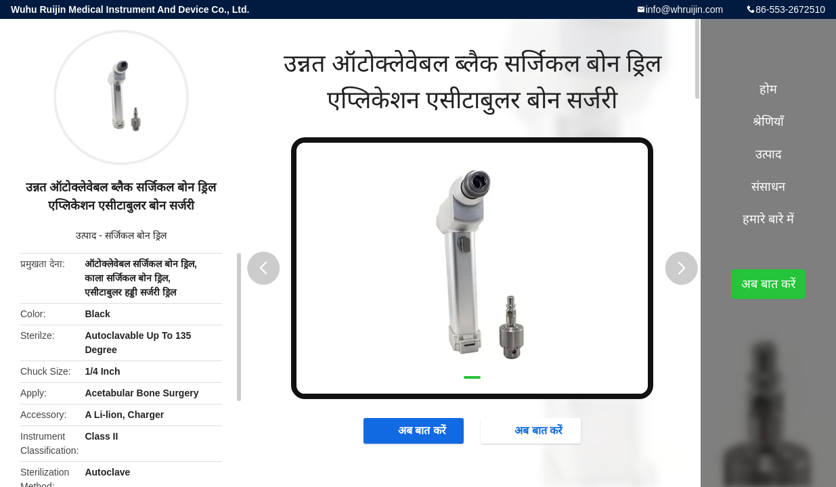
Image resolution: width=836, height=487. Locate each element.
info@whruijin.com (685, 9)
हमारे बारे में (768, 219)
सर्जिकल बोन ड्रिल (136, 235)
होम (768, 89)
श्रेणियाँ (768, 122)
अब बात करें (415, 430)
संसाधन (768, 186)
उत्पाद (86, 235)
